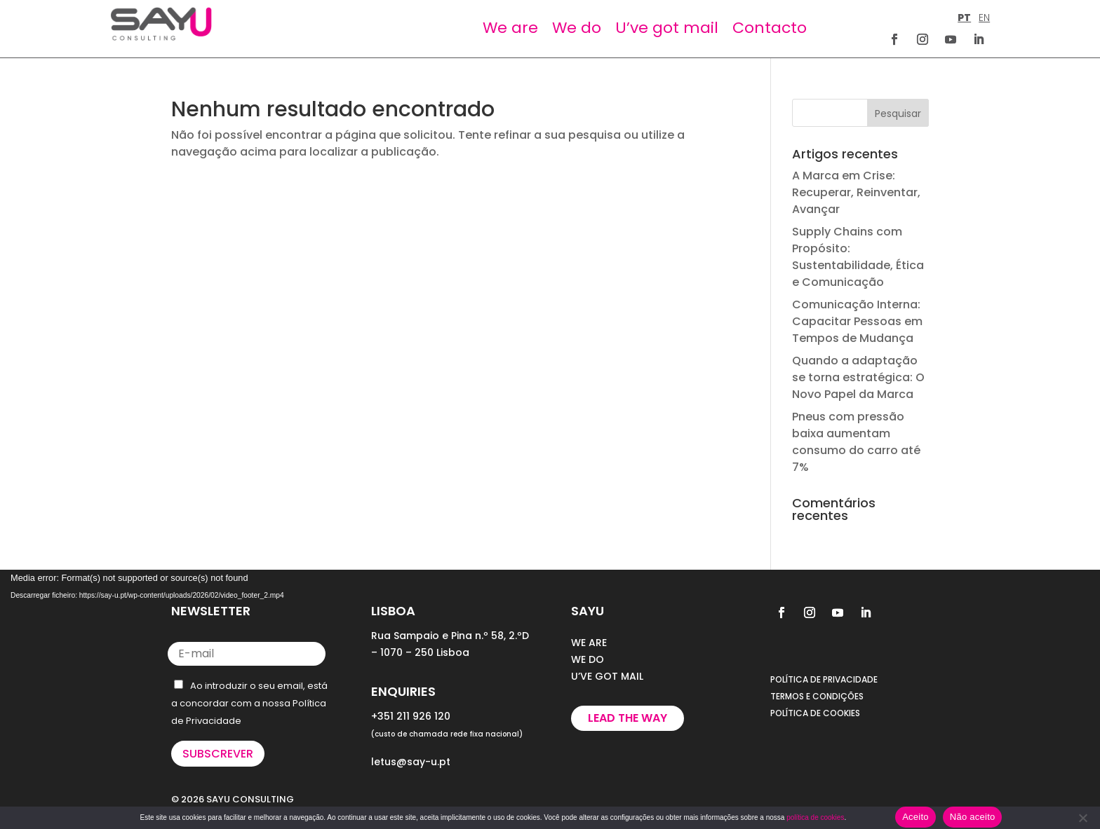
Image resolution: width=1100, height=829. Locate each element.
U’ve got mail (666, 28)
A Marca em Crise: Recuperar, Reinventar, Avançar (856, 192)
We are (510, 28)
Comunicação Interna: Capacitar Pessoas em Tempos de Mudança (857, 321)
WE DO (587, 659)
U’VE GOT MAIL (607, 676)
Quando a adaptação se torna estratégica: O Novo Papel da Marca (858, 377)
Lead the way (627, 718)
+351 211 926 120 (410, 716)
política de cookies (815, 817)
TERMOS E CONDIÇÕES (817, 696)
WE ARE (589, 643)
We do (576, 28)
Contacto (769, 28)
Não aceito (972, 816)
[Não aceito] (1082, 818)
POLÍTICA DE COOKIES (815, 713)
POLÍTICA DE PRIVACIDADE (824, 679)
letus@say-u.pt (410, 762)
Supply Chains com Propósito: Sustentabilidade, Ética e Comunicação (858, 257)
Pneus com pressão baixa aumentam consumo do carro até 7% (856, 442)
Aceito (915, 816)
